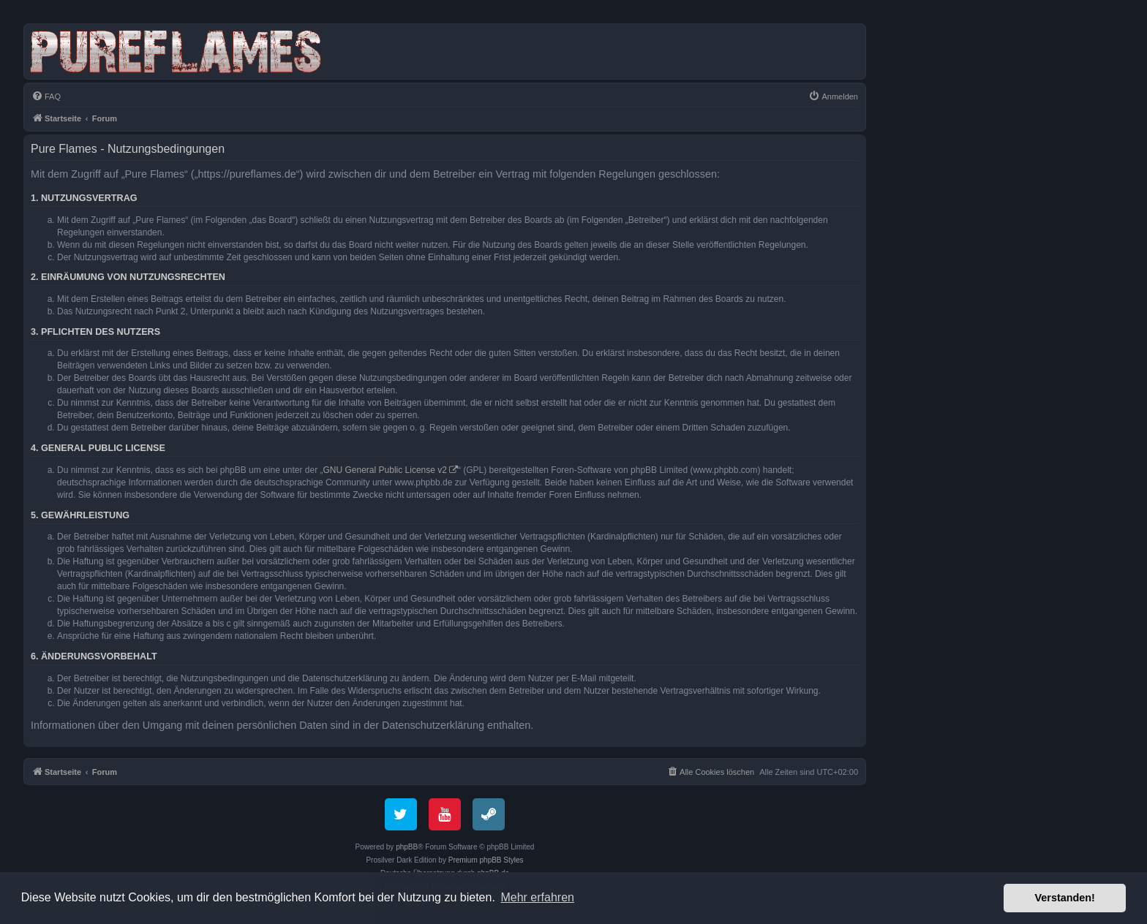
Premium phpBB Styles (486, 860)
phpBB (407, 847)
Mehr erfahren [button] (537, 897)
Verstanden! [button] (1065, 898)
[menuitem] (46, 96)
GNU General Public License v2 (385, 470)
